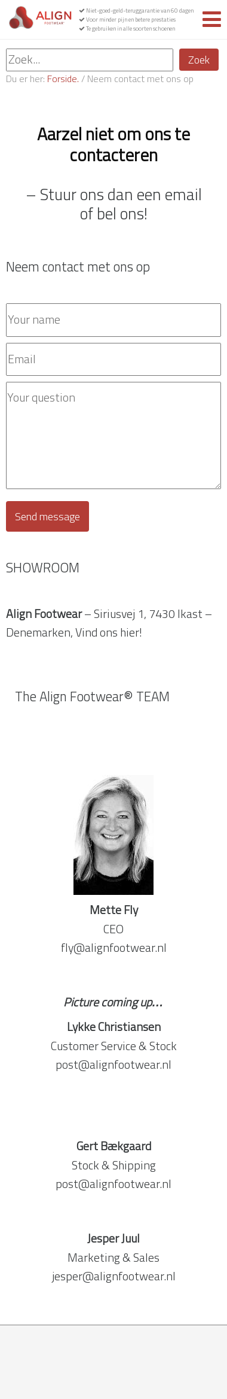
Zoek (199, 60)
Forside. (63, 78)
